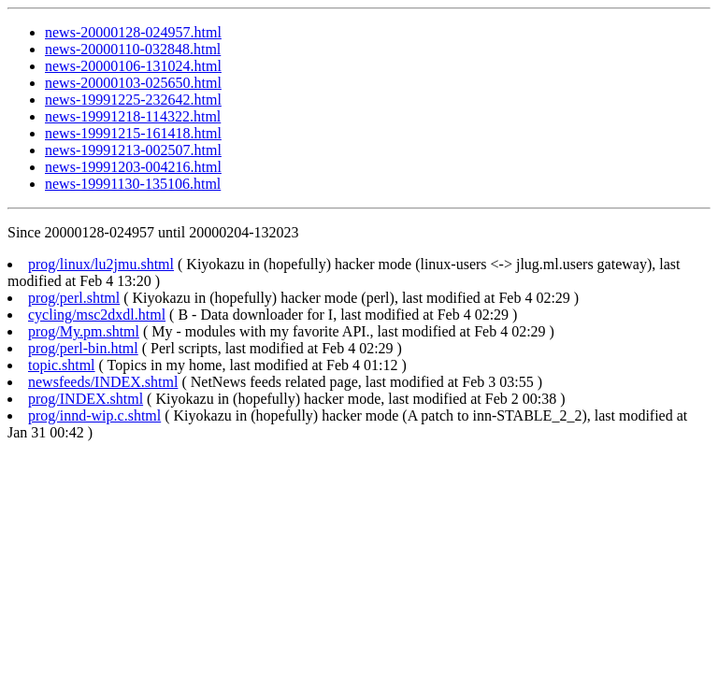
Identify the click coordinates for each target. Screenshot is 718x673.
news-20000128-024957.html (133, 32)
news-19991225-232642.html (133, 99)
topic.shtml (61, 365)
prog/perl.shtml (74, 298)
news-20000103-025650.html (133, 83)
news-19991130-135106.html (133, 184)
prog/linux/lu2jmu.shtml (101, 264)
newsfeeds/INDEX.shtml (103, 382)
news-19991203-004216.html (133, 167)
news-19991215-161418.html (133, 133)
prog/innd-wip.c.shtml (94, 415)
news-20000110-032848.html (133, 49)
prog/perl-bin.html (83, 348)
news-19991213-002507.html (133, 150)
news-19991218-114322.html (133, 116)
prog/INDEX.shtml (85, 399)
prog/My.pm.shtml (83, 331)
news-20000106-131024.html (133, 66)
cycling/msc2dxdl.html (96, 314)
